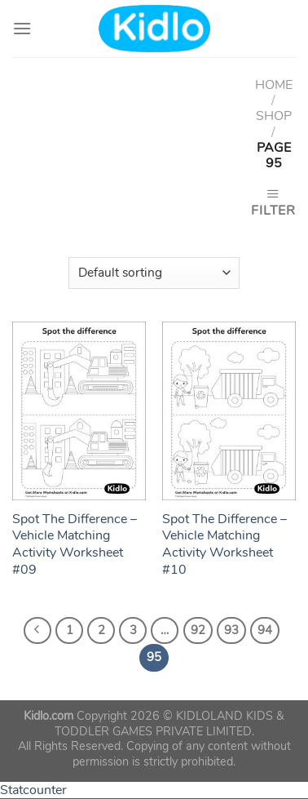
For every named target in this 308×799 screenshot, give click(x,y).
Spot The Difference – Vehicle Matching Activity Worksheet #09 (74, 545)
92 (198, 630)
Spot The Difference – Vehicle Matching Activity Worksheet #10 (224, 545)
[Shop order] (154, 273)
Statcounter (33, 790)
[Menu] (22, 28)
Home (274, 85)
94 (264, 630)
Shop (274, 116)
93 (231, 630)
